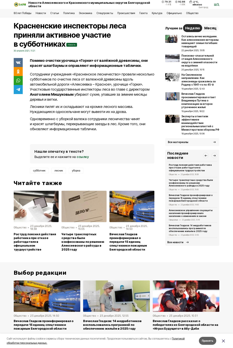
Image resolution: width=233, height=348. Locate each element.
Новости (41, 13)
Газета (143, 13)
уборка (76, 170)
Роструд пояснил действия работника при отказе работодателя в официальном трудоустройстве (35, 242)
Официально (174, 13)
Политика (69, 13)
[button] (206, 155)
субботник (39, 170)
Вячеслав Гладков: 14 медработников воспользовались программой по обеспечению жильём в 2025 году (190, 228)
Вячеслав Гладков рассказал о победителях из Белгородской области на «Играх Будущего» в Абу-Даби (185, 324)
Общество (192, 13)
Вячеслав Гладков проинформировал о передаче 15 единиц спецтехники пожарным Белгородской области (128, 242)
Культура (157, 13)
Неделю (192, 28)
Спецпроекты (104, 13)
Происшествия (126, 13)
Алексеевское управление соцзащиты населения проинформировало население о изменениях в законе (191, 213)
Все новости (175, 242)
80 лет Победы (22, 13)
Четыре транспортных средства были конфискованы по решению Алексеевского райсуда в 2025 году (82, 242)
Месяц (210, 28)
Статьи (54, 13)
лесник (58, 170)
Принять (207, 340)
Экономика (85, 13)
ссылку (83, 157)
